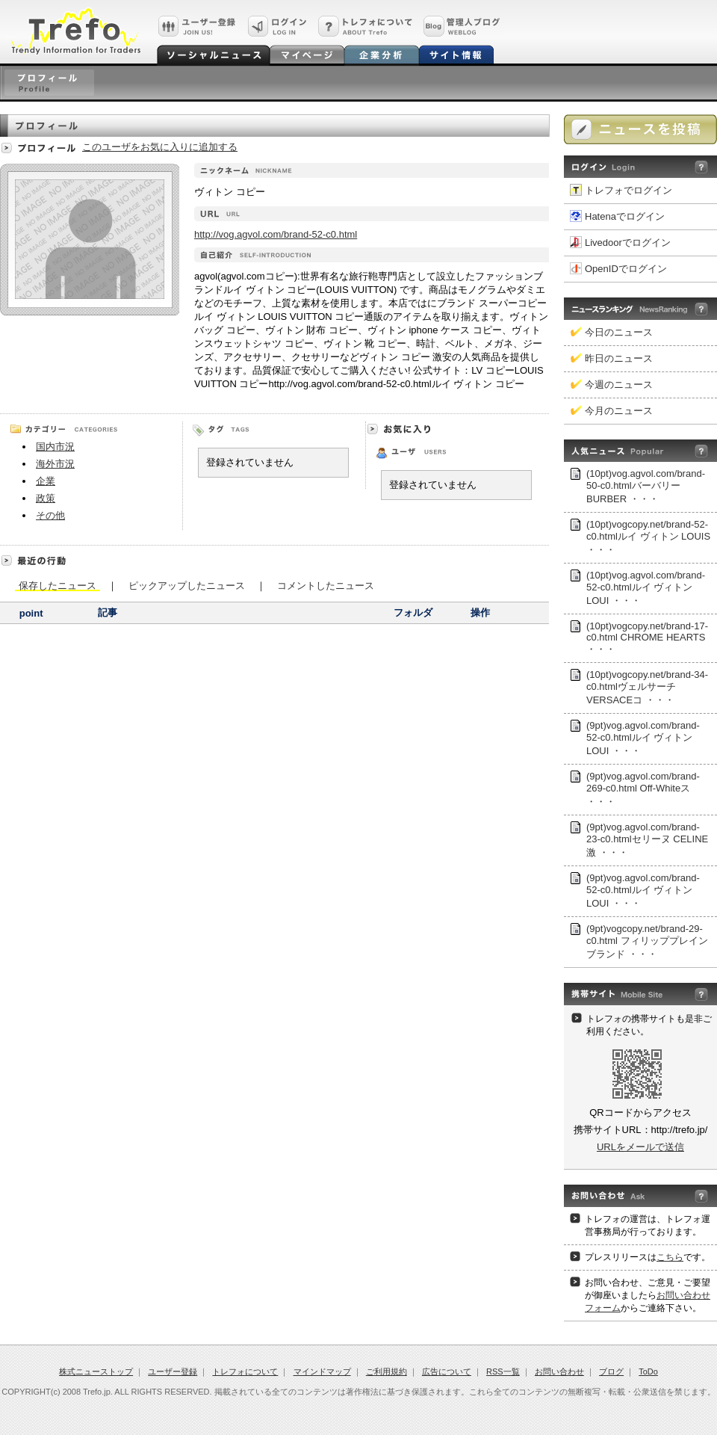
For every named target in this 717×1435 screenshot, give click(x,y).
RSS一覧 (503, 1371)
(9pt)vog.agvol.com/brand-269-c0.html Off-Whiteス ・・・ (643, 789)
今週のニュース (619, 384)
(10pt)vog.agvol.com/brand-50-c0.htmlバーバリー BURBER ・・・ (645, 486)
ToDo (648, 1371)
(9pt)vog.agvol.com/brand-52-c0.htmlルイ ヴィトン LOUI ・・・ (643, 738)
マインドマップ (322, 1371)
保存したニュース (57, 585)
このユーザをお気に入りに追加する (160, 146)
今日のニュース (619, 332)
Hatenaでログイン (625, 216)
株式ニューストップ (96, 1371)
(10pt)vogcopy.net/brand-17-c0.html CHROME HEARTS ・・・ (647, 637)
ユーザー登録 (172, 1371)
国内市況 (55, 446)
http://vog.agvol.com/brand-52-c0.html (275, 234)
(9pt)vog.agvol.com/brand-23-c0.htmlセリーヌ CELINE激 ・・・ (647, 839)
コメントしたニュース (325, 585)
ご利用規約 (386, 1371)
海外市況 (55, 463)
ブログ (611, 1371)
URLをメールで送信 (640, 1146)
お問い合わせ (559, 1371)
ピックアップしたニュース (186, 585)
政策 (45, 498)
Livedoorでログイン (628, 242)
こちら (670, 1257)
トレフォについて (245, 1371)
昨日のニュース (619, 358)
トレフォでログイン (628, 190)
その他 (50, 515)
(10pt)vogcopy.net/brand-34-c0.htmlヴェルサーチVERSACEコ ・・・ (647, 687)
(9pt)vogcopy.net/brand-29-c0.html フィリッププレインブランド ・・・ (647, 941)
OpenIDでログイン (626, 268)
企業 (45, 481)
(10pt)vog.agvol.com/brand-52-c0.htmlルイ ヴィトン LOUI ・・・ (645, 588)
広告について (446, 1371)
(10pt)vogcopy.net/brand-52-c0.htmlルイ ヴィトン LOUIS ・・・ (648, 537)
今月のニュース (619, 410)
